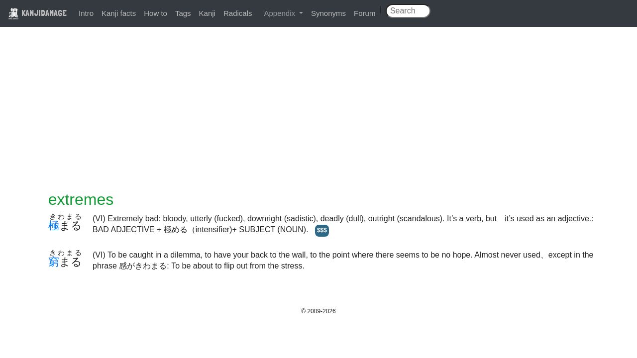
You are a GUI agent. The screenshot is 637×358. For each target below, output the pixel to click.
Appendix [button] (280, 13)
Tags (183, 13)
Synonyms (328, 13)
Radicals (237, 13)
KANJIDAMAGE (37, 12)
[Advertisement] (318, 115)
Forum (364, 13)
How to (155, 13)
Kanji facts (119, 13)
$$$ (322, 230)
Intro (86, 13)
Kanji (207, 13)
